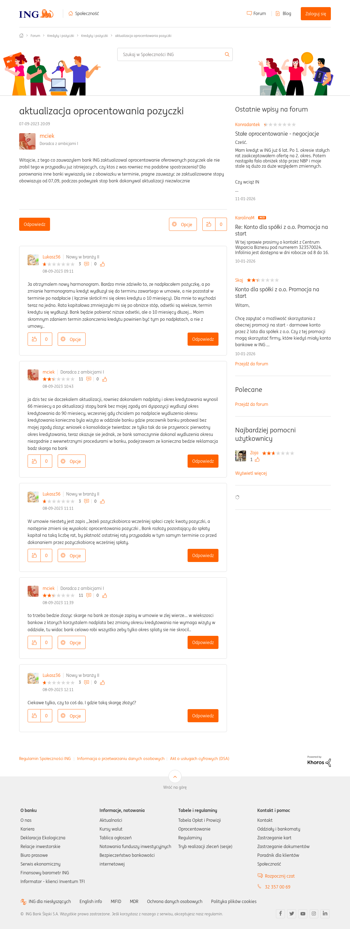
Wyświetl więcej (251, 473)
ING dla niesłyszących (50, 901)
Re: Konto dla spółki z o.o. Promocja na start (281, 230)
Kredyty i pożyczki (60, 36)
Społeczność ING (21, 35)
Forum (259, 13)
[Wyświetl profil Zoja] (255, 452)
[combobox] (175, 54)
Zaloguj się (315, 13)
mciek (47, 135)
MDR (134, 901)
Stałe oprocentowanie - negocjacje (277, 133)
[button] (208, 224)
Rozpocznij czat (280, 876)
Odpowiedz (34, 224)
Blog (287, 13)
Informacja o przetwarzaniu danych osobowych (121, 758)
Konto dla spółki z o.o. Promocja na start (277, 292)
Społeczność (87, 13)
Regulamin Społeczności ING (45, 758)
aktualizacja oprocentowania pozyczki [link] (143, 36)
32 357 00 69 (277, 887)
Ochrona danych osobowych (174, 901)
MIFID (116, 901)
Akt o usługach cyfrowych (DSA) (199, 758)
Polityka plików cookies (233, 901)
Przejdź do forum (251, 363)
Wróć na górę (175, 787)
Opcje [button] (186, 224)
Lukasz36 (51, 257)
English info (91, 901)
